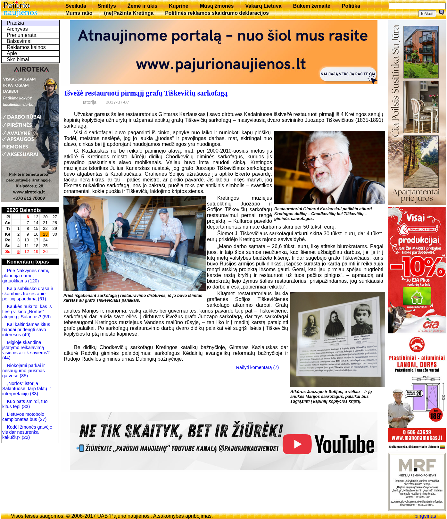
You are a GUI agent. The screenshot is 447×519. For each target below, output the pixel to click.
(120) (33, 280)
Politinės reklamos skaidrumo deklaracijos (217, 13)
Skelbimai (18, 59)
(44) (6, 357)
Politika (351, 6)
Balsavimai (19, 41)
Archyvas (17, 29)
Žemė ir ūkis (142, 6)
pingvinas (425, 516)
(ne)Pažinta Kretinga (128, 13)
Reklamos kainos (26, 47)
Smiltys (107, 6)
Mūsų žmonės (217, 6)
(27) (42, 419)
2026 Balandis (24, 210)
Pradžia (15, 23)
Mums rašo (78, 13)
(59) (46, 316)
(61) (41, 298)
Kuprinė (178, 6)
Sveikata (75, 6)
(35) (23, 375)
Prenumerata (22, 35)
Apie (12, 53)
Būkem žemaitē (311, 6)
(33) (34, 393)
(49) (25, 334)
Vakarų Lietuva (263, 6)
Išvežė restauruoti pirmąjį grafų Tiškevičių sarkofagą (146, 93)
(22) (25, 437)
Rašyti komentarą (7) (257, 367)
